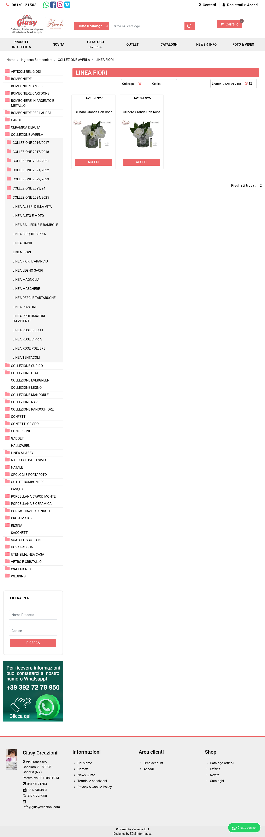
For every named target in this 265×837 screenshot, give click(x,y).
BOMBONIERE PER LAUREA (31, 113)
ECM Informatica (141, 833)
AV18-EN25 (142, 98)
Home (10, 60)
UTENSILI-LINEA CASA (27, 554)
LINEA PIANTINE (25, 307)
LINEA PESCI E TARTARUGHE (34, 298)
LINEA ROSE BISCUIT (28, 330)
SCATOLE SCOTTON (26, 540)
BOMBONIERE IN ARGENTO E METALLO (32, 103)
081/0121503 (21, 5)
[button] (189, 26)
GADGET (17, 438)
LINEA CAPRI (22, 243)
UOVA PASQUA (22, 547)
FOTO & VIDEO (243, 44)
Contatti (207, 5)
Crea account (153, 763)
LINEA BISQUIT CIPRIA (29, 234)
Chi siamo (84, 763)
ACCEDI (93, 162)
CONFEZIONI (20, 431)
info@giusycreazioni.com (41, 807)
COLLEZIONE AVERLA (74, 60)
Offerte (215, 769)
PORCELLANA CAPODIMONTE (33, 496)
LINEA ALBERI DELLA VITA (32, 207)
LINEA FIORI (104, 60)
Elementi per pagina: (227, 83)
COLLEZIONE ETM (24, 373)
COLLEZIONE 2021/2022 (31, 170)
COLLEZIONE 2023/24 (29, 188)
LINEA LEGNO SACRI (28, 270)
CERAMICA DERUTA (25, 127)
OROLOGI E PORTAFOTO (29, 475)
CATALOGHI (169, 44)
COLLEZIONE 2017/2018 (31, 152)
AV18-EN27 (94, 98)
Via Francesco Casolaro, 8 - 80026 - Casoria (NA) (38, 767)
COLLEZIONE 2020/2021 (31, 161)
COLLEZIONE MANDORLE (30, 395)
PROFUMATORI (22, 518)
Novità (214, 775)
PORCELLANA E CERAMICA (31, 504)
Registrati (235, 5)
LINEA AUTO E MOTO (28, 216)
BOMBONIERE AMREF (27, 86)
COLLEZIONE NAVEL (26, 402)
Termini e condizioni (92, 781)
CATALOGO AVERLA (95, 44)
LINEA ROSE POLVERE (29, 348)
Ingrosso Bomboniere (36, 60)
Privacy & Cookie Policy (94, 787)
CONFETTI (18, 417)
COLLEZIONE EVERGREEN (30, 380)
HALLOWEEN (20, 446)
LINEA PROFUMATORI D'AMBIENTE (29, 318)
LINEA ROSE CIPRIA (27, 339)
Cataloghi (217, 781)
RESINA (16, 525)
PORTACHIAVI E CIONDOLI (30, 511)
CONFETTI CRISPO (25, 424)
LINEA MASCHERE (26, 289)
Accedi (253, 5)
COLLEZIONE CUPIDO (27, 366)
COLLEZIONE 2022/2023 (31, 179)
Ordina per (128, 83)
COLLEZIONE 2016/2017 (31, 143)
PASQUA (17, 489)
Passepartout (140, 829)
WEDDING (18, 576)
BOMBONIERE (21, 79)
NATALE (17, 467)
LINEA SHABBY (22, 453)
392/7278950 (37, 796)
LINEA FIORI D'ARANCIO (30, 261)
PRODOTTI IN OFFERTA (21, 44)
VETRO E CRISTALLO (26, 562)
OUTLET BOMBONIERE (28, 482)
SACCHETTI (20, 533)
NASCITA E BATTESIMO (28, 460)
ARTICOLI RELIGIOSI (26, 72)
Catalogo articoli (222, 763)
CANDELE (18, 120)
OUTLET (132, 44)
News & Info (86, 775)
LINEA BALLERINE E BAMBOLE (35, 225)
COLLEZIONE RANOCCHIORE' (32, 409)
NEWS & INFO (206, 44)
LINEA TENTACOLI (26, 358)
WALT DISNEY (21, 569)
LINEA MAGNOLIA (26, 280)
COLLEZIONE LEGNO (26, 388)
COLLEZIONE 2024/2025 (31, 197)
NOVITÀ (59, 44)
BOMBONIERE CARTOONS (30, 93)
